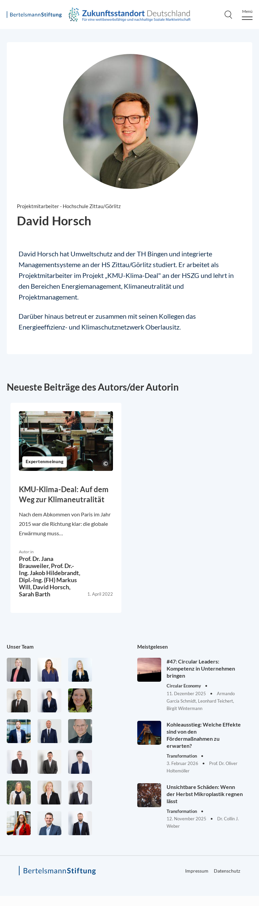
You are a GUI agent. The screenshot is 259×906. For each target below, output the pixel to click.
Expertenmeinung (44, 462)
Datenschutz (227, 870)
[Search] (228, 14)
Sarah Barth (34, 594)
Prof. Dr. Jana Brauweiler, (36, 562)
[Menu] (247, 15)
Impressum (196, 870)
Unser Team (20, 647)
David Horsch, (51, 587)
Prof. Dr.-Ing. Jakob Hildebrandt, (49, 569)
